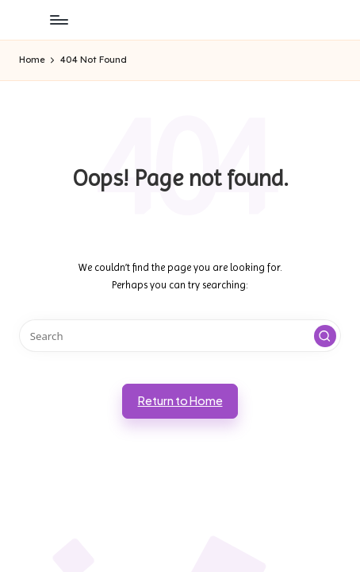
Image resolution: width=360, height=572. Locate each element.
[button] (325, 336)
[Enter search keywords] (180, 335)
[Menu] (58, 19)
